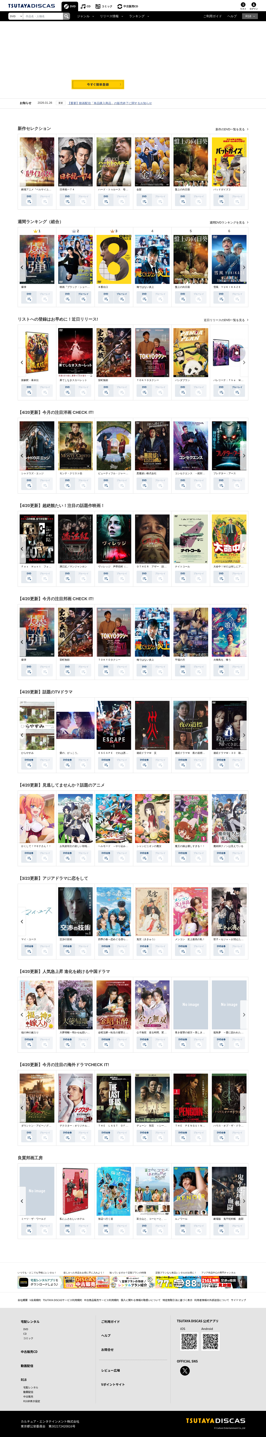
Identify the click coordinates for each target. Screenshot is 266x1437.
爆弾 (23, 287)
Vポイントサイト (113, 1384)
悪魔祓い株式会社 (146, 473)
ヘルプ (232, 16)
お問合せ (107, 1349)
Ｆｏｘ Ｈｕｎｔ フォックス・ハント (43, 566)
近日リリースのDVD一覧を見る (225, 320)
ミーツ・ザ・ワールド (33, 1218)
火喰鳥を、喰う (222, 659)
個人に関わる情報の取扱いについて (141, 1300)
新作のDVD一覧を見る (231, 129)
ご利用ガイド (212, 16)
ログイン (254, 9)
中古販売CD (130, 6)
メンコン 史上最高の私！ (190, 939)
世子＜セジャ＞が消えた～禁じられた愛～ (237, 939)
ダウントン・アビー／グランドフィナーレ (45, 1125)
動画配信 (27, 1366)
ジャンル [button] (83, 16)
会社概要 (23, 1300)
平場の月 (180, 659)
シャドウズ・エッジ (32, 473)
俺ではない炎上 (145, 287)
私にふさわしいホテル (72, 1218)
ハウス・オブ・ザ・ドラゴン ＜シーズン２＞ (239, 1125)
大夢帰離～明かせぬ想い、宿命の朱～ (81, 1032)
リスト (243, 9)
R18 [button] (248, 16)
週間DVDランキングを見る (228, 222)
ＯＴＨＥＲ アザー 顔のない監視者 (158, 566)
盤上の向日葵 (182, 189)
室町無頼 (103, 380)
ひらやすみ (27, 752)
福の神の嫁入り (30, 1032)
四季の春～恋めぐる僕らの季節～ (116, 939)
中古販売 (28, 1396)
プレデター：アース (224, 473)
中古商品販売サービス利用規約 (101, 1300)
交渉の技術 (66, 939)
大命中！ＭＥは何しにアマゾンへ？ (233, 566)
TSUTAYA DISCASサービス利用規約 (62, 1300)
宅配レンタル (30, 1387)
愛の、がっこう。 (70, 752)
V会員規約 (35, 1300)
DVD (73, 6)
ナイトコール (182, 566)
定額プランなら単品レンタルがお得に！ (176, 1272)
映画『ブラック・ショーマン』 (77, 287)
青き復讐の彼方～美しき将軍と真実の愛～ (198, 1032)
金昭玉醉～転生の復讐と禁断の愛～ (118, 1032)
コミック (107, 6)
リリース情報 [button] (109, 16)
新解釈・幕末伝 (30, 380)
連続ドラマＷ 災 (146, 752)
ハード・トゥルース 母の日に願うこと (120, 189)
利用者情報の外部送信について (211, 1300)
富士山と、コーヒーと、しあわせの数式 (159, 1218)
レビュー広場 (110, 1370)
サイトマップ (238, 1300)
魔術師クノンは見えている (228, 846)
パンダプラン (182, 380)
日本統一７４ (67, 189)
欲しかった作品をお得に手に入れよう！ (84, 1272)
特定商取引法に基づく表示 (177, 1300)
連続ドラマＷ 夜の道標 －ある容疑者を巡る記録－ (205, 752)
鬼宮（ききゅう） (146, 939)
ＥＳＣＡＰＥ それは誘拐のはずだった (120, 752)
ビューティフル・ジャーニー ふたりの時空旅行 (125, 473)
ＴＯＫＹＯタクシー (148, 380)
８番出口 (103, 287)
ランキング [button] (137, 16)
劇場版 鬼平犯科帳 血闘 (228, 1218)
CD (89, 6)
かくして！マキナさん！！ (36, 846)
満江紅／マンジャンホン (73, 566)
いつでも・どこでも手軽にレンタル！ (37, 1272)
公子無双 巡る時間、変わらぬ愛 (155, 1032)
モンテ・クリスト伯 (71, 473)
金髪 (139, 189)
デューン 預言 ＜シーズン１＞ (155, 1125)
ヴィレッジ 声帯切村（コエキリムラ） (120, 566)
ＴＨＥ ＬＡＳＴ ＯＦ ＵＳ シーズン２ (123, 1125)
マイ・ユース (28, 939)
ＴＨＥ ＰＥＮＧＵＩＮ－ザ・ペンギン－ (198, 1125)
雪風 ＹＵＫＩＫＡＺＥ (227, 287)
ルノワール (181, 1218)
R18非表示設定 (31, 1401)
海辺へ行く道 (105, 1218)
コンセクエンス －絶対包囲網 (192, 473)
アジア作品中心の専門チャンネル (218, 1272)
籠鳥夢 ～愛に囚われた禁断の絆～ (233, 1032)
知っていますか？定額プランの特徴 (128, 1272)
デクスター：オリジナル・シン (77, 1125)
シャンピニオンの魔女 (149, 846)
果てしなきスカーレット (73, 380)
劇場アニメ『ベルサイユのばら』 (40, 189)
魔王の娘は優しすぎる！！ (190, 846)
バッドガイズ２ (222, 189)
